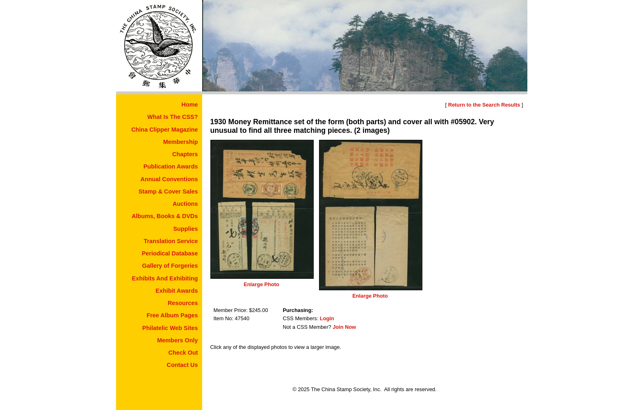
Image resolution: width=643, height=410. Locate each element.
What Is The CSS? (172, 117)
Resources (183, 303)
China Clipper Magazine (164, 129)
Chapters (185, 154)
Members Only (177, 340)
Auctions (185, 203)
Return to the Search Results (484, 105)
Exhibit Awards (176, 290)
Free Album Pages (172, 315)
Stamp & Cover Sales (168, 191)
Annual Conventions (169, 179)
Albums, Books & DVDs (165, 216)
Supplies (185, 229)
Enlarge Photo (261, 284)
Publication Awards (171, 166)
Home (190, 104)
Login (327, 318)
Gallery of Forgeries (170, 265)
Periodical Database (170, 253)
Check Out (183, 352)
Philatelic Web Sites (170, 328)
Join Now (344, 327)
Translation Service (171, 241)
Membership (180, 142)
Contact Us (182, 365)
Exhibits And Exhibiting (165, 278)
